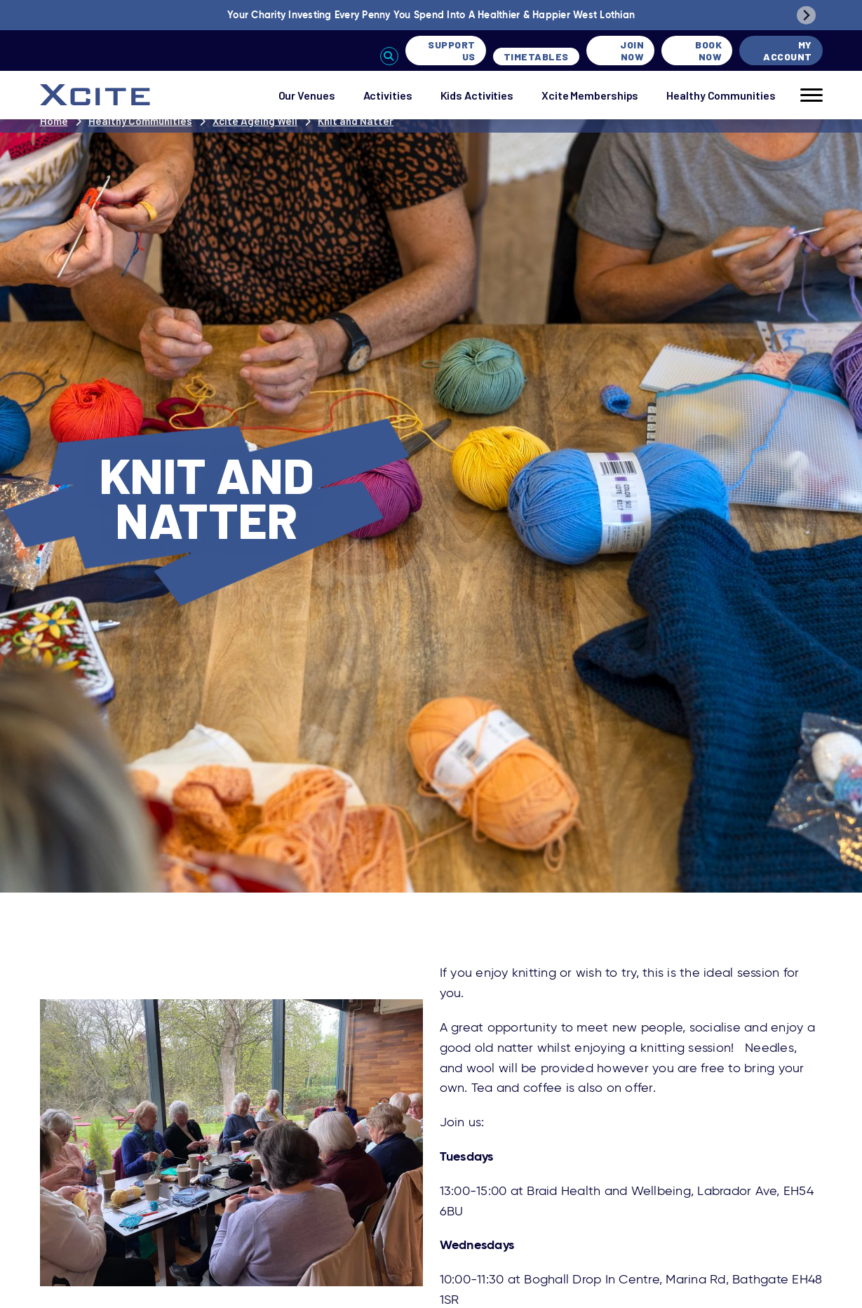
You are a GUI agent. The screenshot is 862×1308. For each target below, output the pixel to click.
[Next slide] (806, 15)
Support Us (452, 50)
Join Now (632, 50)
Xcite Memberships (589, 95)
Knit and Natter (355, 120)
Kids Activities (477, 95)
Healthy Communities (720, 95)
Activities (387, 95)
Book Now (708, 50)
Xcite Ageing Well (255, 120)
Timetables (536, 56)
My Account (787, 50)
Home (54, 120)
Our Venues (306, 95)
